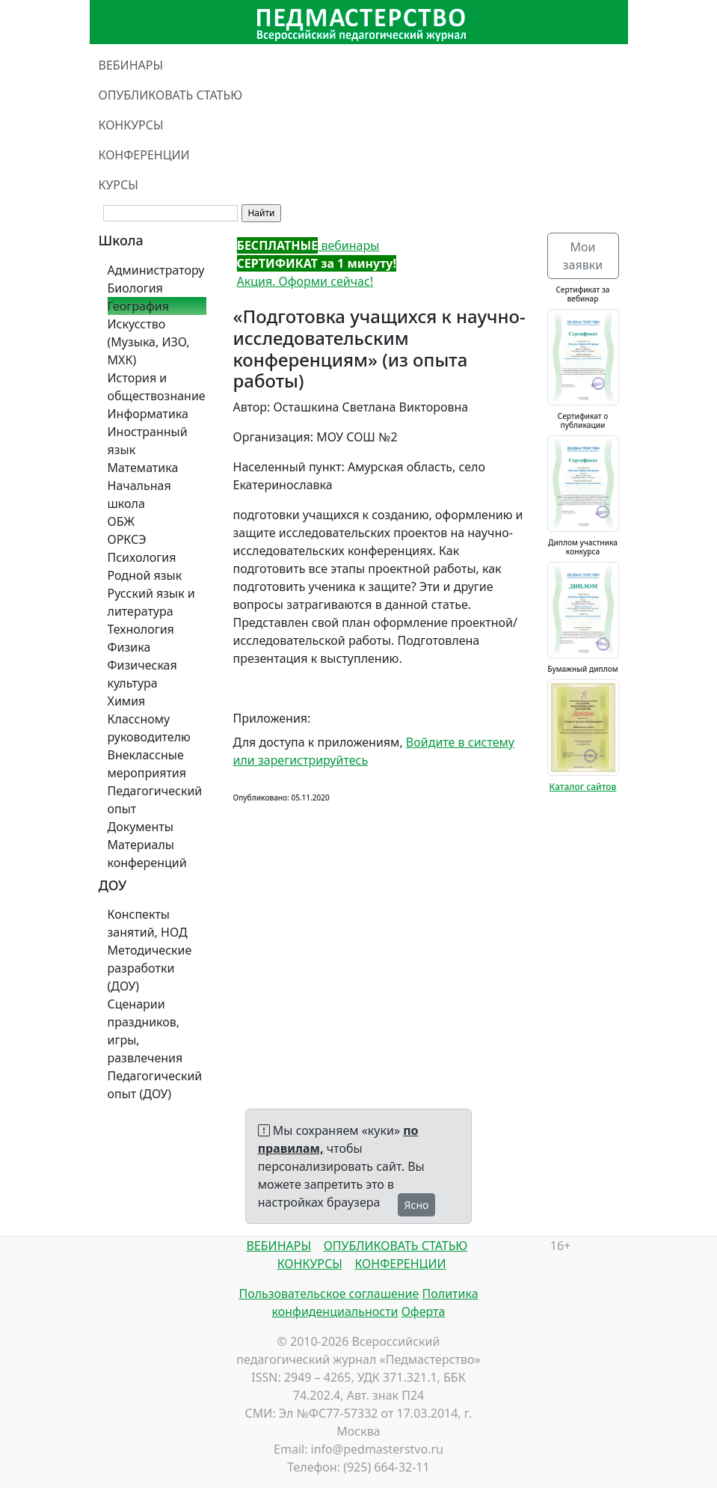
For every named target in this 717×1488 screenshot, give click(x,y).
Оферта (423, 1311)
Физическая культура (142, 674)
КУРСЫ (118, 185)
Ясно (416, 1205)
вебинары (308, 245)
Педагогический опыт (155, 800)
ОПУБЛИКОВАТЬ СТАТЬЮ (171, 95)
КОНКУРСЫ (131, 125)
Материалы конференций (147, 853)
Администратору (156, 270)
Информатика (148, 413)
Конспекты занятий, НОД (148, 923)
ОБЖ (121, 521)
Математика (143, 467)
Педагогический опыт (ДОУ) (155, 1085)
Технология (141, 629)
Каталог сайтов (583, 786)
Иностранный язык (148, 440)
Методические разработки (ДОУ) (150, 968)
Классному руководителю (149, 728)
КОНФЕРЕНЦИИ (144, 155)
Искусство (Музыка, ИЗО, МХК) (149, 342)
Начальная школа (139, 494)
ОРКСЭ (127, 539)
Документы (140, 826)
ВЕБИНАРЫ (131, 65)
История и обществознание (157, 387)
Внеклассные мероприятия (147, 764)
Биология (135, 288)
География (138, 306)
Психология (142, 557)
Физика (129, 647)
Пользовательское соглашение (329, 1293)
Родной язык (145, 575)
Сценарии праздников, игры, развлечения (145, 1031)
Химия (127, 701)
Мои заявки (583, 256)
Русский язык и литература (151, 602)
